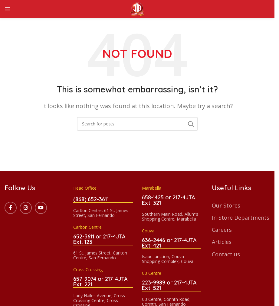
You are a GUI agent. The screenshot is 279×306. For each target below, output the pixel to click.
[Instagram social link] (26, 208)
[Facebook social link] (11, 208)
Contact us (226, 254)
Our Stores (226, 205)
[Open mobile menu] (8, 9)
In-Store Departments (240, 217)
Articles (221, 241)
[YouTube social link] (41, 208)
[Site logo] (137, 8)
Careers (222, 229)
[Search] (137, 124)
